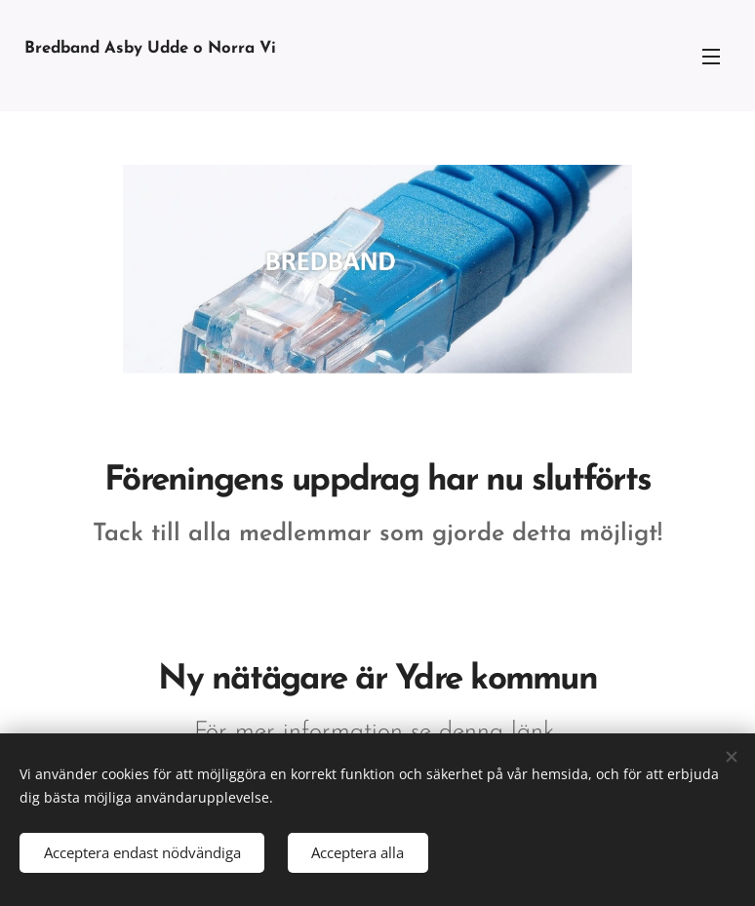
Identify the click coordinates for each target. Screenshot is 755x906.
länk (536, 732)
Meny (711, 57)
